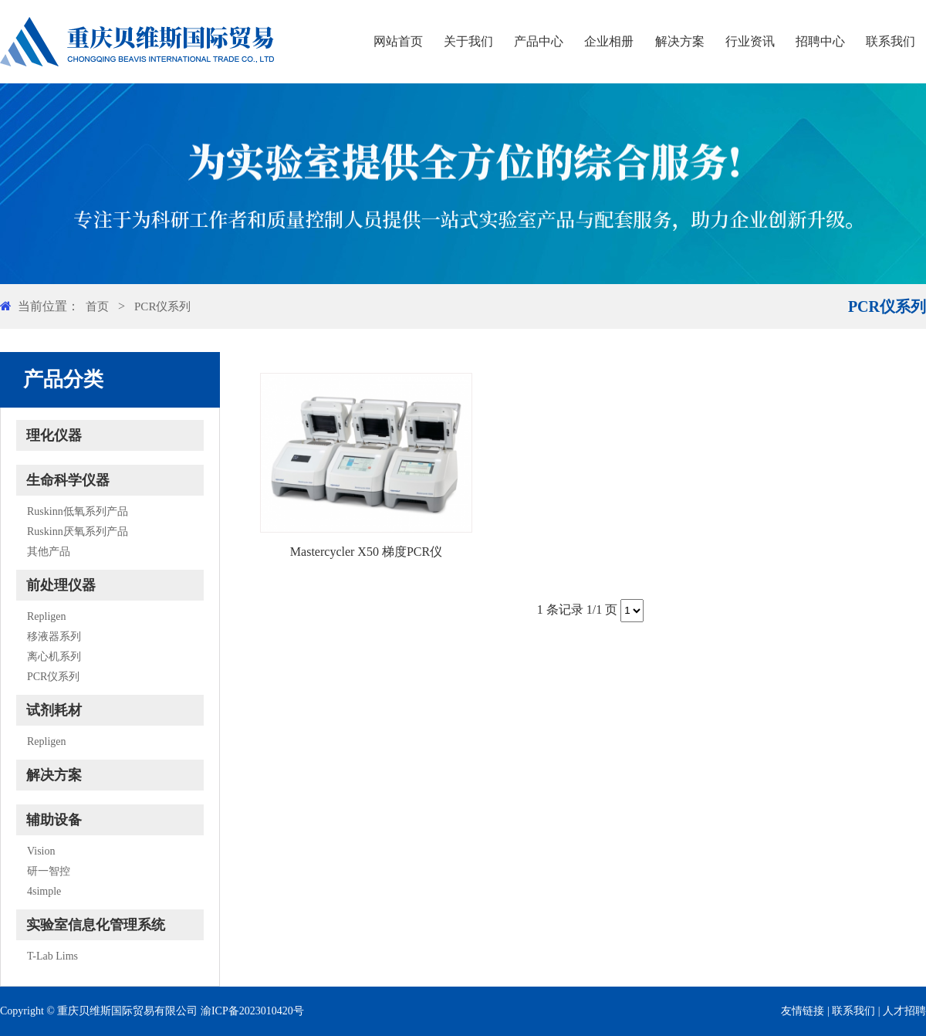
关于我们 (468, 41)
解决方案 (680, 41)
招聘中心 (820, 41)
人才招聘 (904, 1011)
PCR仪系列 (162, 306)
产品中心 (538, 41)
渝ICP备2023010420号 (252, 1011)
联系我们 (890, 41)
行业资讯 (750, 41)
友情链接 (802, 1011)
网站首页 (398, 41)
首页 (97, 306)
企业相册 (609, 41)
